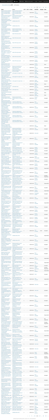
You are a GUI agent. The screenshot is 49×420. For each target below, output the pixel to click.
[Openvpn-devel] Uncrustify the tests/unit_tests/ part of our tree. (6, 187)
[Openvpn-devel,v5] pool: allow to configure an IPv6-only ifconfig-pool (6, 30)
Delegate (41, 9)
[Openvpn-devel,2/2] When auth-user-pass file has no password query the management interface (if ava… (6, 284)
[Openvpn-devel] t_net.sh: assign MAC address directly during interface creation (6, 179)
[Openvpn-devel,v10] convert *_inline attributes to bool (6, 168)
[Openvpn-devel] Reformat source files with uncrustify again (6, 262)
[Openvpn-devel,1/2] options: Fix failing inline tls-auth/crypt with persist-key (17, 157)
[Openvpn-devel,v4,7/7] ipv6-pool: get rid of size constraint (5, 33)
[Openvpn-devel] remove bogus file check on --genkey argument (5, 210)
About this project (29, 1)
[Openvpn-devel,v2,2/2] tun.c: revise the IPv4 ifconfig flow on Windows (5, 412)
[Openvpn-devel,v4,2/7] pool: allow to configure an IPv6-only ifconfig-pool (6, 56)
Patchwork (3, 1)
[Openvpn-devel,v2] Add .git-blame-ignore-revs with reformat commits (6, 16)
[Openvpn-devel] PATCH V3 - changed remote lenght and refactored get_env (6, 389)
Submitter (36, 9)
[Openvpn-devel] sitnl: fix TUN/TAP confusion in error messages (6, 218)
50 (45, 7)
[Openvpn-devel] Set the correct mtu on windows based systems (5, 193)
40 (39, 7)
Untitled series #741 (16, 25)
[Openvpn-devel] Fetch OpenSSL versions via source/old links (5, 319)
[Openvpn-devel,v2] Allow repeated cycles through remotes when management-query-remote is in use (6, 133)
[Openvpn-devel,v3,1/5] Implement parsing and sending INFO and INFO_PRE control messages (5, 121)
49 (43, 7)
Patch (2, 9)
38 (34, 7)
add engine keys (15, 86)
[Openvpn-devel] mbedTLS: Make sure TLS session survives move (6, 339)
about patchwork (33, 418)
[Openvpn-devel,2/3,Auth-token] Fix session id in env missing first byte (6, 380)
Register (40, 1)
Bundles (22, 1)
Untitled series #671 (16, 412)
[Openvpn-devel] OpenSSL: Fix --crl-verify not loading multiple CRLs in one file (6, 323)
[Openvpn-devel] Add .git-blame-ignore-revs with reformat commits (5, 67)
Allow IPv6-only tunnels (16, 33)
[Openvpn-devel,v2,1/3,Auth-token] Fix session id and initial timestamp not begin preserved (6, 144)
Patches (16, 1)
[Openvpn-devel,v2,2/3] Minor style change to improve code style (5, 253)
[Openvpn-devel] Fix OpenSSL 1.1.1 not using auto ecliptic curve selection (17, 330)
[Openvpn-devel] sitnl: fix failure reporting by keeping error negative (6, 221)
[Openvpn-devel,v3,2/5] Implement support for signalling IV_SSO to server (6, 116)
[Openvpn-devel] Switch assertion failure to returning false (6, 98)
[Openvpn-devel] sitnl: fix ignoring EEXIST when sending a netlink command (6, 214)
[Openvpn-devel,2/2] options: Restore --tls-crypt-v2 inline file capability (6, 157)
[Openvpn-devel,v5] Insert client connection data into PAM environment (6, 353)
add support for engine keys (17, 73)
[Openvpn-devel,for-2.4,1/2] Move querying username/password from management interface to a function (17, 284)
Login (36, 1)
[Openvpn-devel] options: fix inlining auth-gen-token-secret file (6, 153)
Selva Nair (36, 133)
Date (31, 9)
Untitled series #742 (16, 21)
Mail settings (46, 1)
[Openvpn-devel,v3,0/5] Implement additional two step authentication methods (6, 126)
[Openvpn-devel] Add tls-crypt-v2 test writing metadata (5, 207)
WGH (36, 274)
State (45, 9)
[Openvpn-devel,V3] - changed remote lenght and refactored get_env (6, 392)
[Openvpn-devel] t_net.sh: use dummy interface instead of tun (6, 244)
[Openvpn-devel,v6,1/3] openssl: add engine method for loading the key (6, 81)
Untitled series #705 (16, 235)
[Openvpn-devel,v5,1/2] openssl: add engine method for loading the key (6, 89)
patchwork (15, 418)
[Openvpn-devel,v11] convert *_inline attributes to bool (6, 164)
